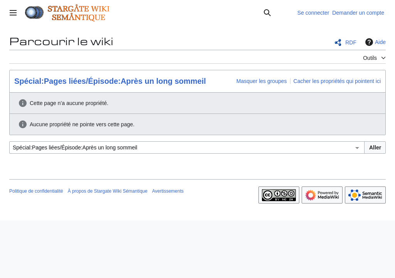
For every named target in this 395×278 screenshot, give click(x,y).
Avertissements (168, 191)
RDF (350, 42)
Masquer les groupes (261, 81)
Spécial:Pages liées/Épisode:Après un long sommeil (110, 81)
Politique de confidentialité (36, 191)
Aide (374, 42)
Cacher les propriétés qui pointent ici (337, 81)
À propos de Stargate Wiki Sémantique (107, 191)
